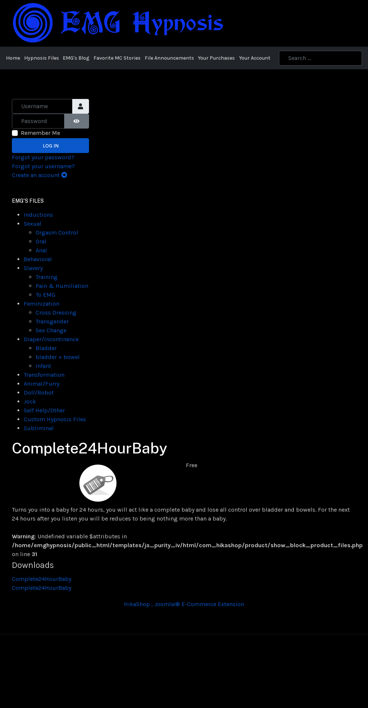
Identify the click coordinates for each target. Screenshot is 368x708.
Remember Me (40, 132)
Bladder (46, 348)
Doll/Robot (39, 392)
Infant (43, 365)
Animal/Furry (41, 383)
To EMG (45, 294)
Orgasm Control (57, 232)
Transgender (52, 321)
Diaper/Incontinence (51, 339)
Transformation (44, 374)
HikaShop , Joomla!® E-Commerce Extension (184, 604)
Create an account (39, 175)
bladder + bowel (58, 356)
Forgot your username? (43, 166)
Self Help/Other (44, 410)
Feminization (41, 303)
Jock (30, 401)
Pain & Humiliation (62, 285)
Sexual (33, 223)
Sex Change (51, 330)
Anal (41, 250)
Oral (41, 241)
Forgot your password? (43, 157)
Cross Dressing (56, 312)
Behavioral (38, 259)
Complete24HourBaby (41, 578)
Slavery (33, 268)
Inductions (38, 214)
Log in (51, 146)
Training (47, 276)
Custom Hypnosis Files (55, 419)
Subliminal (39, 428)
